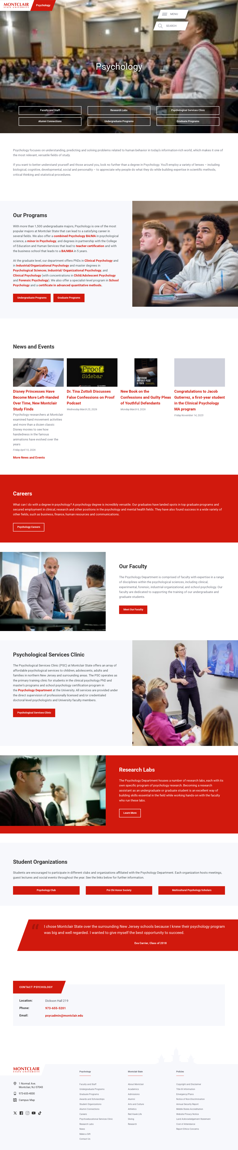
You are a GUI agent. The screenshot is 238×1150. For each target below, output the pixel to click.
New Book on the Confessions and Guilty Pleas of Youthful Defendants (146, 397)
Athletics (132, 1109)
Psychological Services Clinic (188, 110)
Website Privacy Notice (187, 1114)
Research (132, 1124)
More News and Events (29, 457)
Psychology (43, 5)
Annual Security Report (187, 1104)
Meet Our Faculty (133, 609)
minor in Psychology (41, 241)
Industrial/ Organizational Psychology (74, 270)
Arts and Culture (136, 1104)
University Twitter (15, 1113)
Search (224, 26)
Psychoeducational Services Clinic (96, 1119)
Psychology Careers (28, 527)
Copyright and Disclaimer (188, 1084)
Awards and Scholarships (91, 1099)
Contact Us (84, 1139)
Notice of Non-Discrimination (190, 1099)
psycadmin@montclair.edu (64, 1015)
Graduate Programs (188, 121)
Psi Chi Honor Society (119, 890)
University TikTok (40, 1113)
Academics (133, 1089)
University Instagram (27, 1113)
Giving (131, 1119)
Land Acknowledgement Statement (193, 1119)
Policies (180, 1071)
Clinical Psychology (99, 260)
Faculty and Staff (50, 110)
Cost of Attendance (185, 1124)
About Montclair (136, 1084)
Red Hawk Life (135, 1114)
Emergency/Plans (185, 1094)
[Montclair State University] (16, 5)
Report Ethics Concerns (187, 1129)
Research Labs (118, 110)
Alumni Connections (50, 121)
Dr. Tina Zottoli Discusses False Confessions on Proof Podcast (91, 397)
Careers (83, 1114)
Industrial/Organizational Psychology (42, 265)
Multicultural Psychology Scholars (191, 890)
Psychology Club (46, 890)
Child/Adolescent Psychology (95, 275)
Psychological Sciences (30, 270)
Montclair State (135, 1071)
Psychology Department (35, 690)
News (82, 1129)
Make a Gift (84, 1134)
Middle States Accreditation (189, 1109)
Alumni (131, 1099)
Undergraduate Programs (119, 121)
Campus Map (24, 1100)
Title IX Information (185, 1089)
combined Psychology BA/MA (75, 236)
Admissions (134, 1094)
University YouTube (33, 1113)
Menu (227, 14)
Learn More (128, 814)
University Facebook (21, 1113)
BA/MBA (67, 251)
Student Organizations (90, 1104)
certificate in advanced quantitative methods (70, 285)
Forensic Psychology (33, 280)
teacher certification (90, 246)
